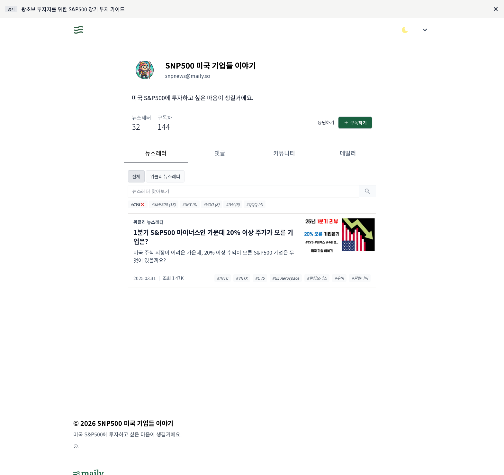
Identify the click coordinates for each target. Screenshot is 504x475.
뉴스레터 (156, 153)
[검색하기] (367, 191)
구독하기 (355, 122)
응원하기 (326, 122)
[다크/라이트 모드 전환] (405, 30)
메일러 (348, 153)
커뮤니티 (284, 153)
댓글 (219, 153)
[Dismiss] (496, 9)
